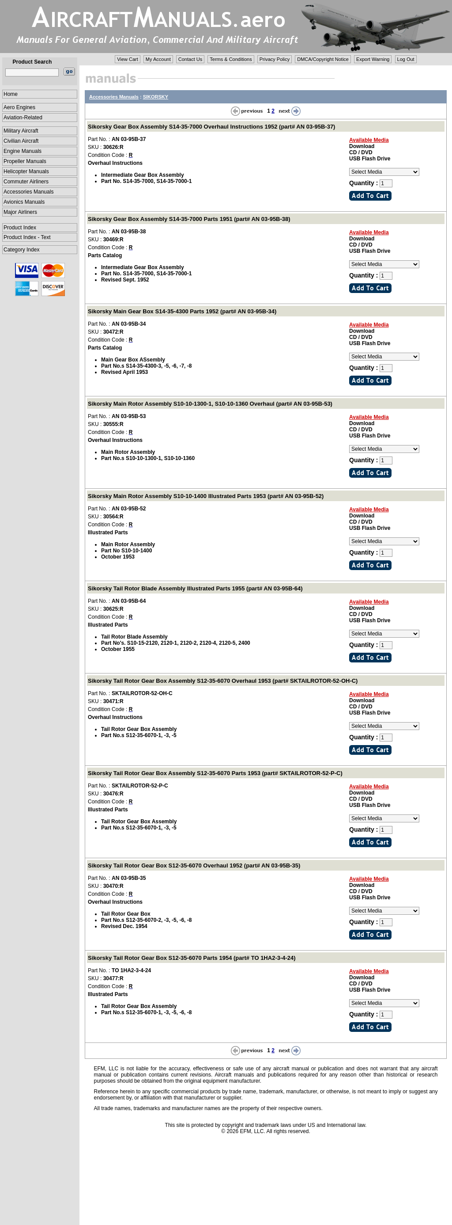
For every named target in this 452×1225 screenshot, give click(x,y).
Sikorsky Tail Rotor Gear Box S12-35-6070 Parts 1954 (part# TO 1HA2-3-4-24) (192, 958)
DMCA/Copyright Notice (323, 59)
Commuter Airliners (26, 182)
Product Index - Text (27, 237)
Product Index (20, 227)
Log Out (405, 59)
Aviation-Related (23, 117)
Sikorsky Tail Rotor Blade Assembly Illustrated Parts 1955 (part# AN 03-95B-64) (195, 588)
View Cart (127, 59)
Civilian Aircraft (21, 141)
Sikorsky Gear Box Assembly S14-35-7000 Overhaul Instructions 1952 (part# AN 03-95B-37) (211, 126)
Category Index (21, 250)
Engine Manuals (22, 151)
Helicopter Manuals (26, 171)
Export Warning (372, 59)
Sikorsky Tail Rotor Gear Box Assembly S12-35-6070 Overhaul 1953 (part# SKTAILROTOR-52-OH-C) (223, 680)
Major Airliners (20, 212)
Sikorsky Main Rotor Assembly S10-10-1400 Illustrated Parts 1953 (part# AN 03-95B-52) (206, 496)
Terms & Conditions (231, 59)
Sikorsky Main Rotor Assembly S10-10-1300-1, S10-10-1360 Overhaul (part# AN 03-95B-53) (210, 403)
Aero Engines (19, 107)
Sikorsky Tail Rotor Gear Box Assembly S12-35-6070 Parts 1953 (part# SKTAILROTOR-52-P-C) (215, 773)
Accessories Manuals (28, 192)
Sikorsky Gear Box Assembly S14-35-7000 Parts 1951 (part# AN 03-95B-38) (189, 219)
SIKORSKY (155, 96)
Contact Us (190, 59)
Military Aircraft (21, 131)
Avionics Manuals (24, 202)
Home (11, 94)
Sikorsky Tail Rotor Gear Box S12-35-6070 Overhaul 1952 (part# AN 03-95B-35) (194, 865)
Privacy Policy (275, 59)
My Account (158, 59)
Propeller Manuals (25, 161)
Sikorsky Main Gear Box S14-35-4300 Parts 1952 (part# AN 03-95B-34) (182, 311)
